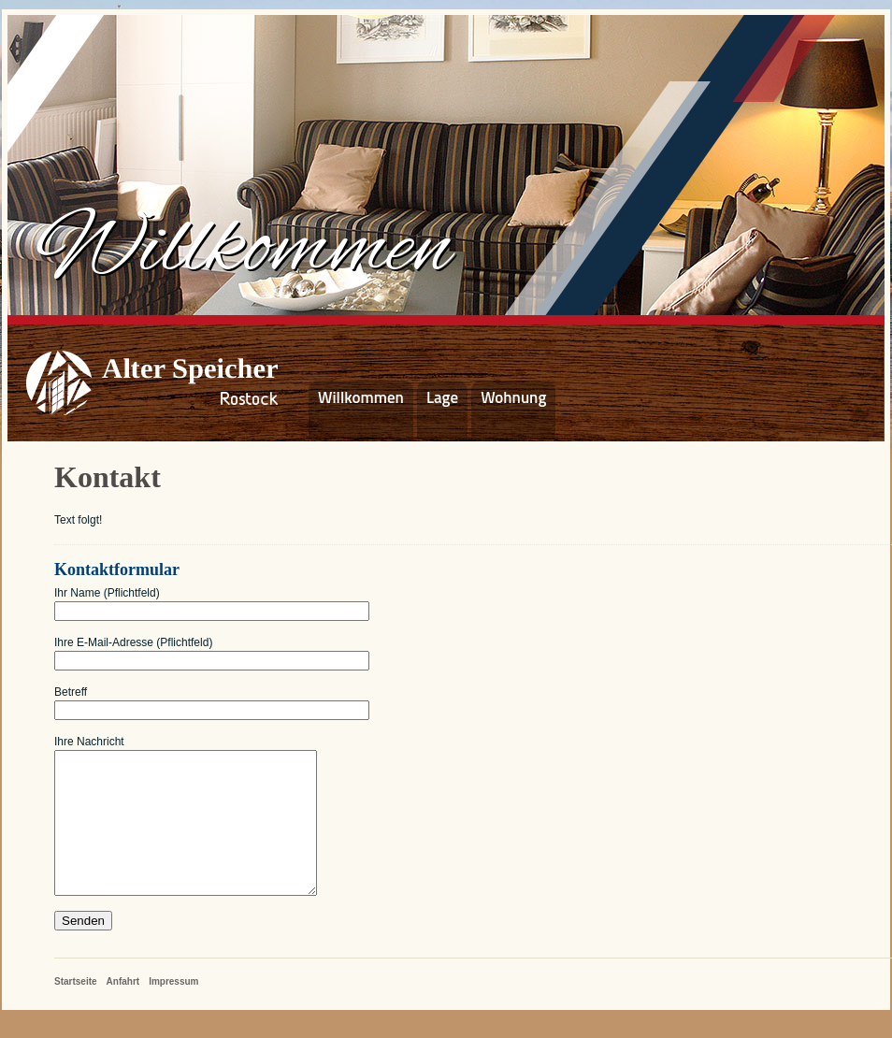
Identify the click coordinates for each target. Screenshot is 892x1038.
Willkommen (361, 397)
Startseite (75, 1010)
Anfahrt (123, 1010)
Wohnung (513, 397)
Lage (442, 397)
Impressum (173, 1010)
